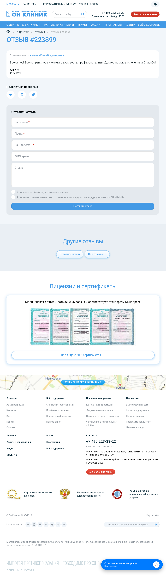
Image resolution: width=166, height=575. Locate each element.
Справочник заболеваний (60, 409)
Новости (10, 426)
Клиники (11, 439)
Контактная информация (99, 409)
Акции (95, 24)
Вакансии (11, 414)
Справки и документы (137, 414)
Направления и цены (59, 24)
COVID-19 (11, 459)
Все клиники (31, 24)
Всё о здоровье (149, 24)
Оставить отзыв (82, 209)
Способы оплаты (135, 420)
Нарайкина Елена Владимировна (46, 55)
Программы (113, 24)
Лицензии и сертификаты (99, 414)
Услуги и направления (18, 446)
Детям (130, 24)
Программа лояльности (138, 426)
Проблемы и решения (57, 414)
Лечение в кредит (135, 431)
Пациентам (29, 4)
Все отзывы (97, 258)
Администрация (15, 409)
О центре (12, 24)
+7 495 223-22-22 (112, 12)
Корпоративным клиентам (59, 4)
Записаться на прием (145, 14)
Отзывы (83, 4)
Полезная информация (58, 420)
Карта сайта (153, 519)
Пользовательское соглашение (102, 420)
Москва (11, 4)
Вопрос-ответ (53, 426)
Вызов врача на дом (137, 409)
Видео (9, 420)
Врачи (82, 24)
